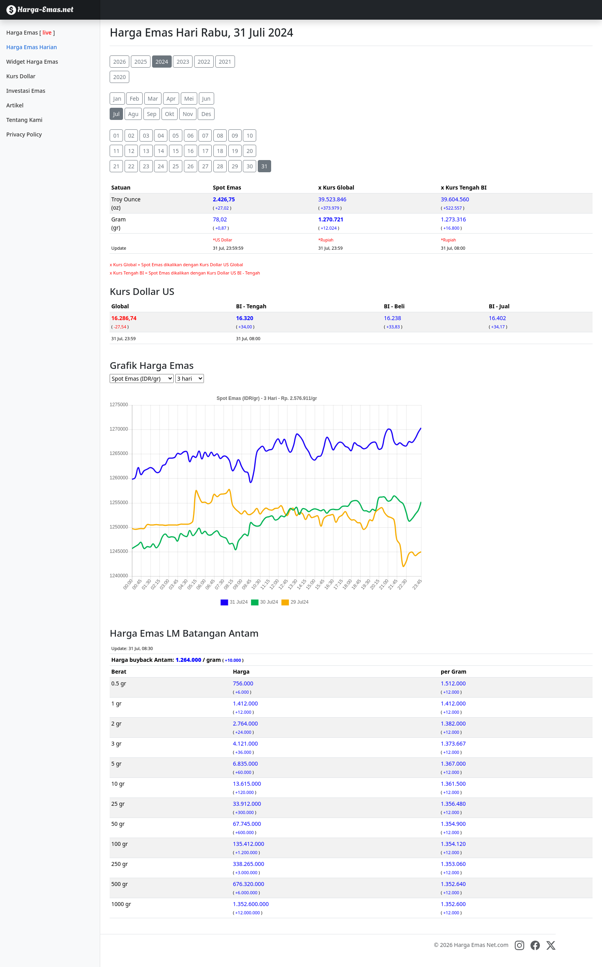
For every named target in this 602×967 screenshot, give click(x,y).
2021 (225, 61)
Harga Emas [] (30, 32)
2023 (182, 61)
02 (131, 135)
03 (146, 135)
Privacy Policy (24, 134)
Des (206, 114)
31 (264, 166)
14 (161, 151)
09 (235, 135)
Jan (117, 98)
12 (131, 151)
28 (220, 166)
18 (220, 151)
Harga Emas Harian (31, 47)
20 (249, 151)
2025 (140, 61)
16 (190, 151)
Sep (151, 114)
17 (205, 151)
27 (205, 166)
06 (190, 135)
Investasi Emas (25, 90)
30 (249, 166)
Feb (134, 98)
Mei (189, 98)
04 (161, 135)
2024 (162, 61)
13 (146, 151)
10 (249, 135)
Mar (153, 98)
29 (235, 166)
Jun (206, 98)
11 (116, 151)
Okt (169, 114)
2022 (204, 61)
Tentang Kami (24, 119)
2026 (119, 61)
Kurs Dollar (20, 76)
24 (161, 166)
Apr (171, 98)
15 (176, 151)
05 (176, 135)
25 (176, 166)
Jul (116, 114)
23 (146, 166)
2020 (119, 77)
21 (116, 166)
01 (116, 135)
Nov (188, 114)
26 (190, 166)
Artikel (15, 105)
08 (220, 135)
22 (131, 166)
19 (235, 151)
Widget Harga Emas (32, 61)
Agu (133, 114)
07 (205, 135)
